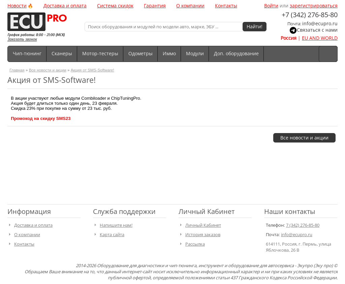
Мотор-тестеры (100, 53)
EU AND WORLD (320, 38)
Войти (271, 5)
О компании (190, 5)
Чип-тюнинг (27, 53)
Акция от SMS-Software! (92, 70)
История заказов (202, 234)
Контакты (226, 5)
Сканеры (62, 53)
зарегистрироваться (314, 5)
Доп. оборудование (236, 53)
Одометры (140, 53)
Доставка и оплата (65, 5)
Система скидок (115, 5)
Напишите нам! (116, 225)
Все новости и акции (47, 70)
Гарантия (155, 5)
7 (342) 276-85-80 (302, 225)
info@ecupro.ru (320, 23)
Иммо (169, 53)
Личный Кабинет (203, 225)
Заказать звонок (22, 39)
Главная (16, 70)
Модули (195, 53)
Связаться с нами (317, 30)
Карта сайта (112, 234)
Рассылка (195, 244)
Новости (17, 5)
